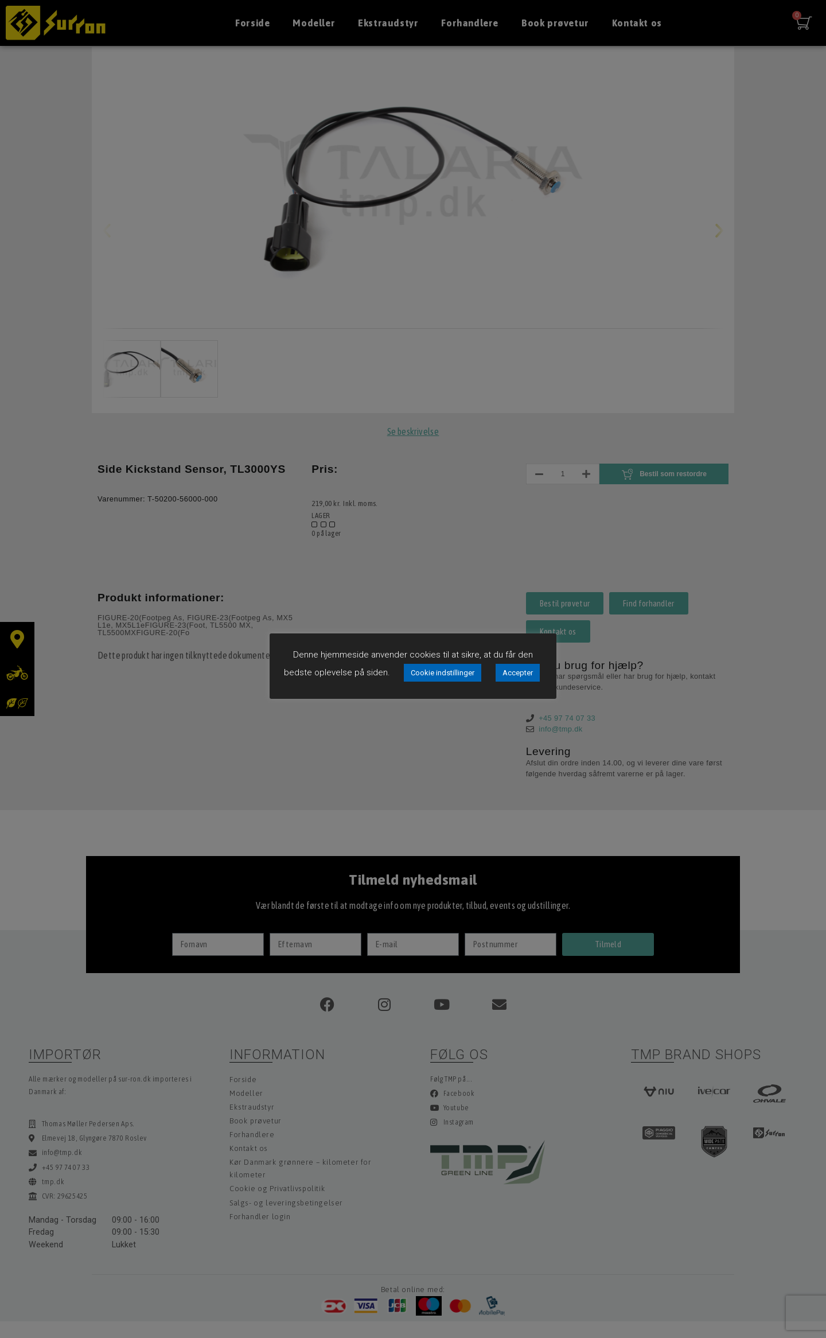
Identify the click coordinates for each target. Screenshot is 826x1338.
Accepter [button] (517, 672)
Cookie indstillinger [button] (442, 672)
